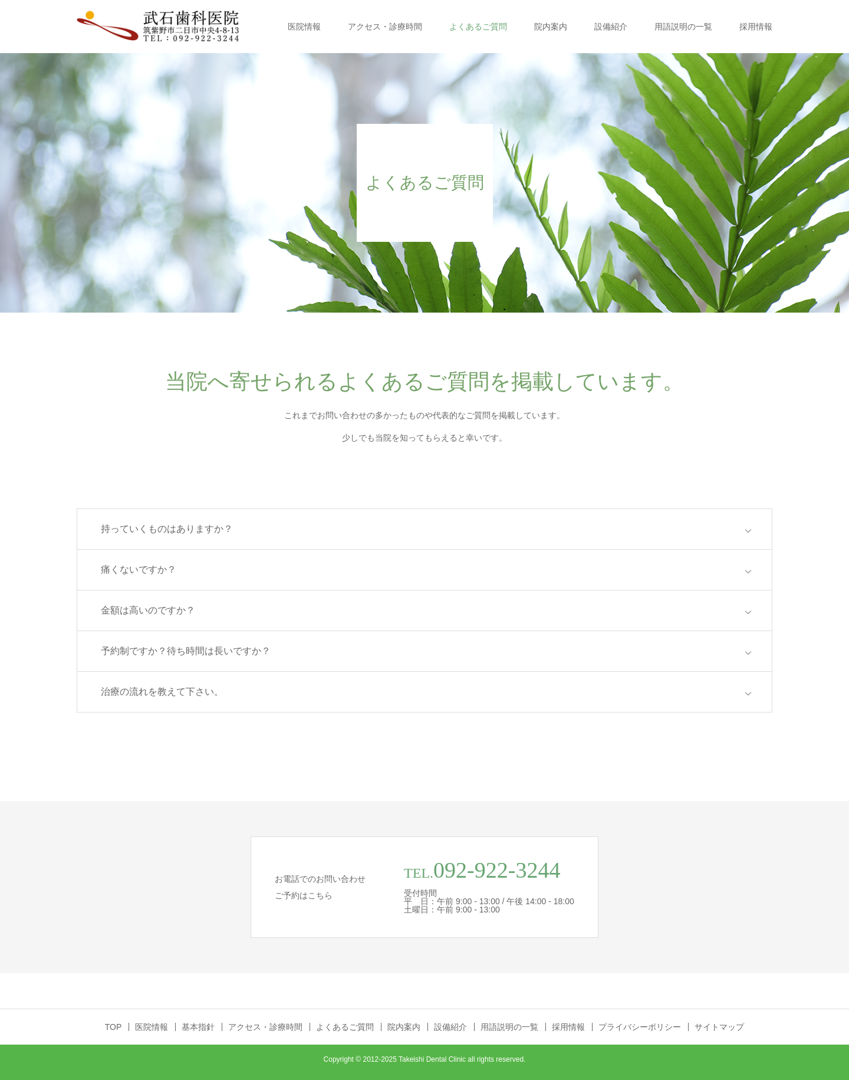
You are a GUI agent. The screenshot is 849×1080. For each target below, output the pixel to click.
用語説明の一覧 (683, 26)
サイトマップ (719, 1027)
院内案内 (550, 26)
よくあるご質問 (478, 26)
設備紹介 (610, 26)
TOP (113, 1027)
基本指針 (198, 1027)
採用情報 (755, 26)
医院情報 (304, 26)
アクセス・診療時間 (385, 26)
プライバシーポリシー (639, 1027)
